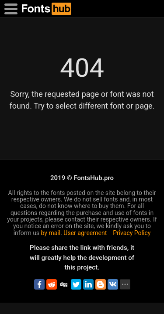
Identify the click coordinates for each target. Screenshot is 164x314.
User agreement (85, 232)
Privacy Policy (131, 232)
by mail (51, 232)
